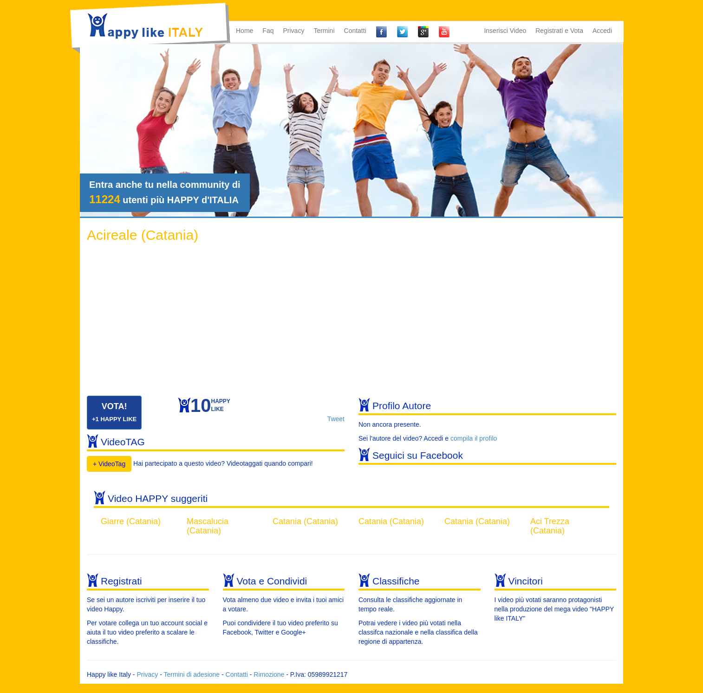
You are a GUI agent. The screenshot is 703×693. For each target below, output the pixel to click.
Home (244, 30)
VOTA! (114, 412)
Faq (267, 30)
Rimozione (269, 674)
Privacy (293, 30)
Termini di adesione (191, 674)
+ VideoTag (109, 464)
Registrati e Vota (559, 30)
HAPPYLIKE (210, 407)
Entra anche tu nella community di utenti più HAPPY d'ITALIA (165, 192)
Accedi (602, 30)
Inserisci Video (505, 30)
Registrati (121, 581)
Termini (323, 30)
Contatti (355, 30)
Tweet (336, 419)
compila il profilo (473, 438)
